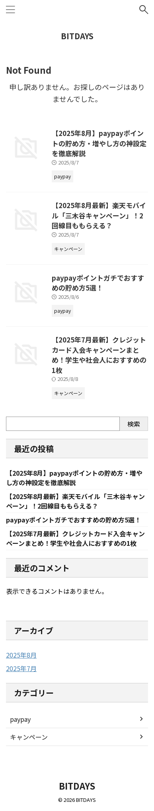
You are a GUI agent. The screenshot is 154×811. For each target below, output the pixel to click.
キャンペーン (29, 737)
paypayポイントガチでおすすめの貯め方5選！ (98, 283)
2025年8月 (21, 655)
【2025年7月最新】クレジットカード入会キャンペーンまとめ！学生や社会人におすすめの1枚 (99, 355)
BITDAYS (77, 36)
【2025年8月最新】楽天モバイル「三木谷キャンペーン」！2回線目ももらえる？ (99, 215)
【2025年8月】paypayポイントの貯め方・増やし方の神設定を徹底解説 (99, 143)
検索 (133, 423)
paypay (20, 719)
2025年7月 (21, 668)
